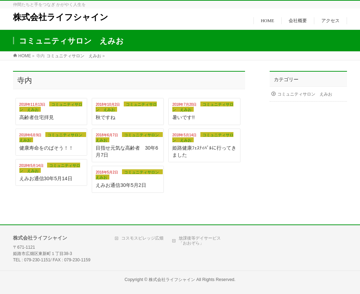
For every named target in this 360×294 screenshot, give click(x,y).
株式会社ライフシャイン (60, 17)
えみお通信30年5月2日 (121, 185)
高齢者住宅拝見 (36, 117)
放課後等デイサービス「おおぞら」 (200, 241)
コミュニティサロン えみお (304, 94)
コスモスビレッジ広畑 (142, 238)
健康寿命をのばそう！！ (46, 148)
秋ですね (105, 117)
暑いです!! (183, 117)
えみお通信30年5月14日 (45, 178)
